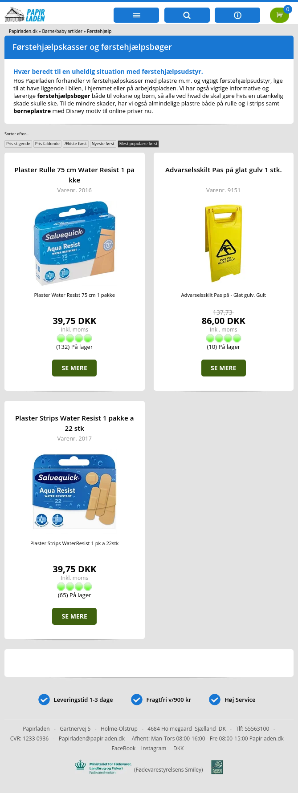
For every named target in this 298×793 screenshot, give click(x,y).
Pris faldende (47, 143)
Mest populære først (138, 143)
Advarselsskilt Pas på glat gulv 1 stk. (223, 169)
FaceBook (124, 748)
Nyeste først (103, 143)
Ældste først (76, 143)
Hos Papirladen (33, 81)
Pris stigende (18, 143)
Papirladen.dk (23, 31)
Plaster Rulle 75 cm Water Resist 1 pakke (74, 174)
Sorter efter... (16, 134)
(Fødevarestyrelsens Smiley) (149, 769)
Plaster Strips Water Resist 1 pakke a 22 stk (74, 423)
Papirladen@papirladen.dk (92, 738)
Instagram (154, 748)
